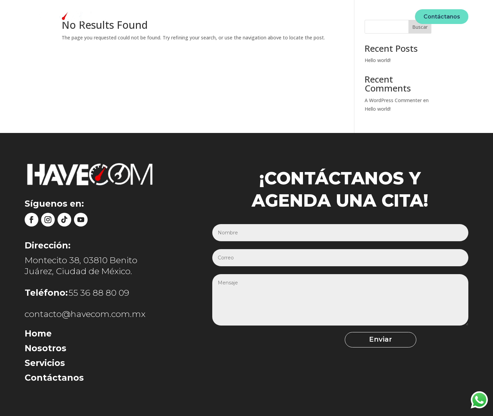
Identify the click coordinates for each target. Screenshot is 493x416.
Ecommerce (305, 16)
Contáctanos (442, 16)
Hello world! (378, 60)
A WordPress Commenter (393, 100)
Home (180, 16)
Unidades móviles (255, 16)
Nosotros (209, 16)
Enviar (336, 340)
